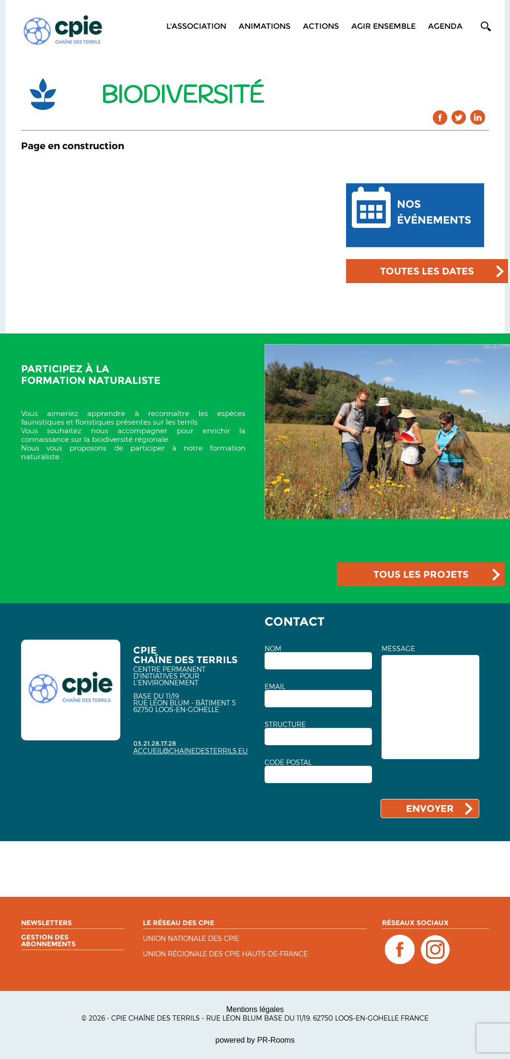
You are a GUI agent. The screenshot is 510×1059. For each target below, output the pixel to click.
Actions (321, 26)
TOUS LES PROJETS (421, 574)
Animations (264, 26)
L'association (196, 26)
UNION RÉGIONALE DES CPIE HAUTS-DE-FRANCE (225, 954)
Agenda (445, 26)
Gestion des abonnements (48, 940)
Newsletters (46, 922)
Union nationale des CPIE (191, 938)
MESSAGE (398, 648)
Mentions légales (255, 1009)
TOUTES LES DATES (427, 271)
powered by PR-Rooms (254, 1040)
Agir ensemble (383, 26)
